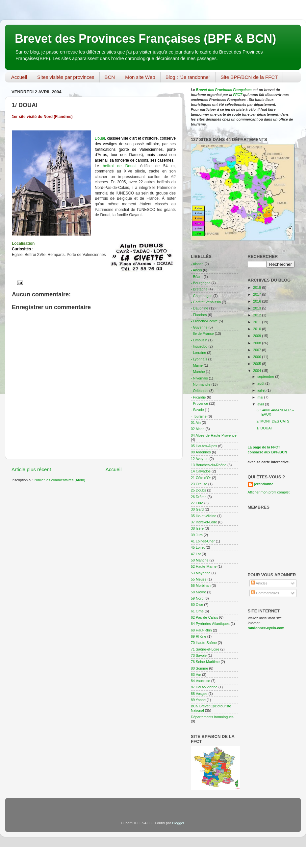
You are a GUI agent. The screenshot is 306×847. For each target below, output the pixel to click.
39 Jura (197, 535)
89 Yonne (198, 700)
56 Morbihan (201, 585)
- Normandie (200, 384)
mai (260, 397)
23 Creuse (199, 484)
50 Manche (199, 560)
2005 (257, 364)
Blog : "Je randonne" (188, 77)
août (261, 383)
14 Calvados (201, 471)
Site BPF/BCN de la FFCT (249, 77)
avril (261, 404)
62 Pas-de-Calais (204, 617)
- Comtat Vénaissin (206, 302)
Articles (259, 583)
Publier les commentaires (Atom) (59, 480)
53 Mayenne (200, 573)
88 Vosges (199, 694)
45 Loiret (198, 547)
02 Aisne (197, 429)
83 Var (196, 674)
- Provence (199, 403)
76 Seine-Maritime (205, 662)
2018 (257, 287)
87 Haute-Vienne (204, 687)
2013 (257, 308)
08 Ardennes (201, 452)
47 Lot (196, 554)
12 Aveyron (200, 459)
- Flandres (199, 315)
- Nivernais (199, 378)
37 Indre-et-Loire (204, 522)
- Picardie (198, 397)
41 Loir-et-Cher (203, 541)
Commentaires (265, 593)
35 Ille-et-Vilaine (203, 516)
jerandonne (263, 484)
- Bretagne (199, 289)
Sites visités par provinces (65, 77)
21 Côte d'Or (201, 478)
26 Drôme (198, 497)
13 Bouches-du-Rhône (208, 465)
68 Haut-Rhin (201, 630)
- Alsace (197, 264)
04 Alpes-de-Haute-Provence (214, 435)
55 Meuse (198, 579)
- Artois (196, 270)
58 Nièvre (198, 592)
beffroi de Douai (119, 166)
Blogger (178, 823)
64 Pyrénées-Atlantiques (210, 624)
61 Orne (197, 611)
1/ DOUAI (263, 428)
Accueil (19, 77)
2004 (257, 371)
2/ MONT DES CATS (272, 421)
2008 (257, 343)
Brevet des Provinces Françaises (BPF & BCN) (145, 38)
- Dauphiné (199, 308)
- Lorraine (198, 353)
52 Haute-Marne (204, 566)
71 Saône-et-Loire (205, 649)
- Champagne (201, 296)
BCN (110, 77)
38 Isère (197, 528)
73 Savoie (199, 655)
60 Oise (197, 605)
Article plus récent (31, 469)
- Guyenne (199, 327)
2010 (257, 329)
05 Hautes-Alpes (204, 446)
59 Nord (197, 598)
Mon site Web (140, 77)
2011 (257, 322)
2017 (257, 294)
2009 (257, 336)
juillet (262, 390)
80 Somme (199, 668)
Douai (100, 138)
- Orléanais (199, 391)
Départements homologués (212, 717)
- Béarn (196, 277)
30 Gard (197, 509)
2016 (257, 301)
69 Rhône (198, 636)
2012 (257, 315)
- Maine (197, 365)
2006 (257, 357)
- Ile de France (202, 333)
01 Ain (196, 422)
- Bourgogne (200, 283)
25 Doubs (198, 490)
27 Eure (197, 503)
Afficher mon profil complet (269, 492)
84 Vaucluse (200, 681)
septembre (266, 376)
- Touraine (199, 416)
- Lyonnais (199, 359)
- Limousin (199, 340)
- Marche (198, 372)
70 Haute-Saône (204, 643)
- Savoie (197, 410)
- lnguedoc (199, 346)
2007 (257, 350)
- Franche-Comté (204, 321)
